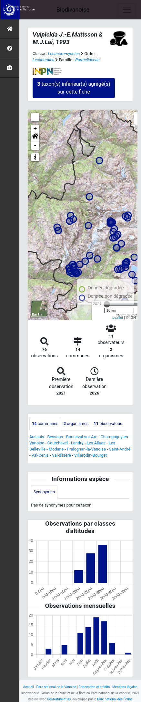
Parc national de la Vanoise (56, 687)
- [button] (35, 146)
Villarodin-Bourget (90, 455)
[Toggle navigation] (127, 9)
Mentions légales (124, 687)
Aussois (36, 436)
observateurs (108, 423)
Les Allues (95, 442)
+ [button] (35, 129)
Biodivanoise (72, 9)
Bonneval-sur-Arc (81, 436)
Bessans (55, 436)
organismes (76, 423)
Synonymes (44, 491)
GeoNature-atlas (59, 699)
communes (45, 423)
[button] (35, 137)
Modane (56, 449)
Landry (77, 442)
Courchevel (57, 442)
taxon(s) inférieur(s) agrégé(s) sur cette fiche (73, 88)
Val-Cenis (40, 455)
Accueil (28, 687)
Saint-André (119, 449)
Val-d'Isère (61, 455)
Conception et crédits (94, 687)
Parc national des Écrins (114, 699)
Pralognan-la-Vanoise (86, 449)
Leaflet (117, 317)
